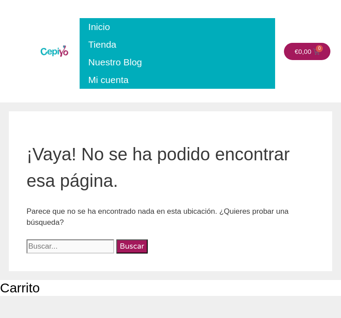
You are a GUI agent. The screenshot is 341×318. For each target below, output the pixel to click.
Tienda (102, 44)
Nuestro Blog (115, 62)
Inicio (99, 27)
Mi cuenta (108, 80)
